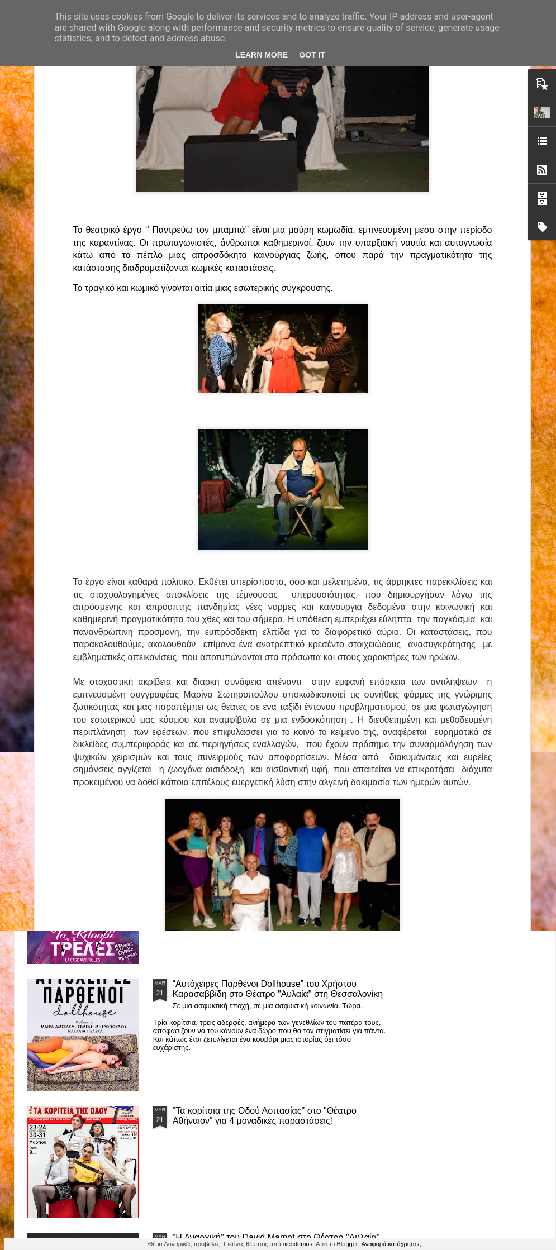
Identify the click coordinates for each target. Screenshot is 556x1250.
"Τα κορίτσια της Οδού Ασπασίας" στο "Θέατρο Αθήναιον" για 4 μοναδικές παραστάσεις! (265, 1115)
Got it (312, 54)
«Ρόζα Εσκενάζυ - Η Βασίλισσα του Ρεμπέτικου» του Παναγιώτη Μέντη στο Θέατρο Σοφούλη (354, 529)
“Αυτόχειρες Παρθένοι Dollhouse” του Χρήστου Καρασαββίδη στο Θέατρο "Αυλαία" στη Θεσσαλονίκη (278, 989)
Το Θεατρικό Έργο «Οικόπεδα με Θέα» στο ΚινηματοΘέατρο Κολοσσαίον (88, 524)
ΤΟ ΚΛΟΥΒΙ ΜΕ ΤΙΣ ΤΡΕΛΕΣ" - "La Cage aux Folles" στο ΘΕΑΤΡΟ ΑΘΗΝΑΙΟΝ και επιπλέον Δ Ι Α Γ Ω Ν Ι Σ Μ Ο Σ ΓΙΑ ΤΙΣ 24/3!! (279, 867)
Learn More (261, 54)
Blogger (347, 1244)
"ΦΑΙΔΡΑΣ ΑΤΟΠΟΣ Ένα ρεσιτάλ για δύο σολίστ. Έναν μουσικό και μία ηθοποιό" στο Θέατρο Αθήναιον (222, 529)
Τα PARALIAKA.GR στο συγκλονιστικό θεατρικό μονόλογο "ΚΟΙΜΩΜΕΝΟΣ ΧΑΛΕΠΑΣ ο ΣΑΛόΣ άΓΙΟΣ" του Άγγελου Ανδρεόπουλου (266, 613)
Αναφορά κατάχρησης (391, 1244)
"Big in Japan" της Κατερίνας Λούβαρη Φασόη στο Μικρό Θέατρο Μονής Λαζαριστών (482, 529)
